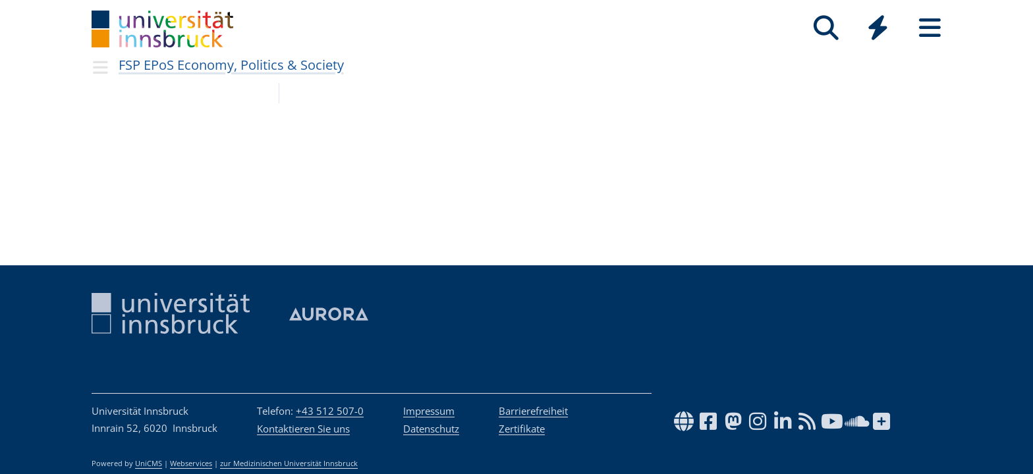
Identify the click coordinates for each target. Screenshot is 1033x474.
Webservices (191, 463)
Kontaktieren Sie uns (303, 428)
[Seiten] (930, 28)
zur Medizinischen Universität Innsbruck (289, 463)
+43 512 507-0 (330, 410)
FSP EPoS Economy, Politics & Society (231, 65)
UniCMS (148, 463)
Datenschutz (431, 428)
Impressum (429, 410)
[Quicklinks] (878, 28)
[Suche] (826, 28)
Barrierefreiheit (533, 410)
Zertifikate (522, 428)
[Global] (878, 29)
